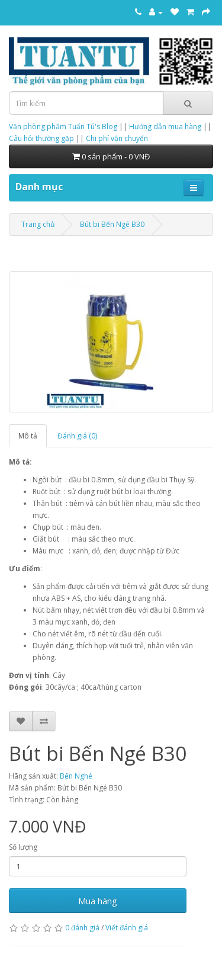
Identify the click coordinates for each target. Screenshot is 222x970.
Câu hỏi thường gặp (41, 138)
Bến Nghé (76, 776)
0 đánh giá (82, 928)
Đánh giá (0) (77, 436)
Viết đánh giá (126, 928)
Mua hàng (97, 901)
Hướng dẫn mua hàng (165, 126)
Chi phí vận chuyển (117, 138)
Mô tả (27, 436)
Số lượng (23, 847)
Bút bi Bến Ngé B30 (112, 224)
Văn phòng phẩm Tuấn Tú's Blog (63, 126)
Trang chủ (37, 224)
